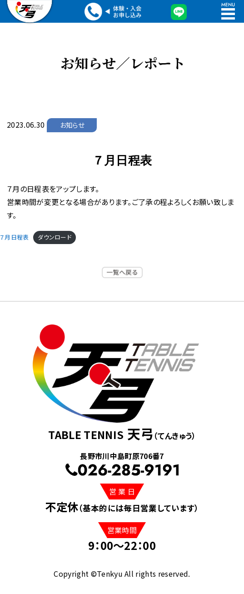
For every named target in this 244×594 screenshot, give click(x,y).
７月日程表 (14, 237)
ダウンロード (54, 237)
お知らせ (72, 125)
